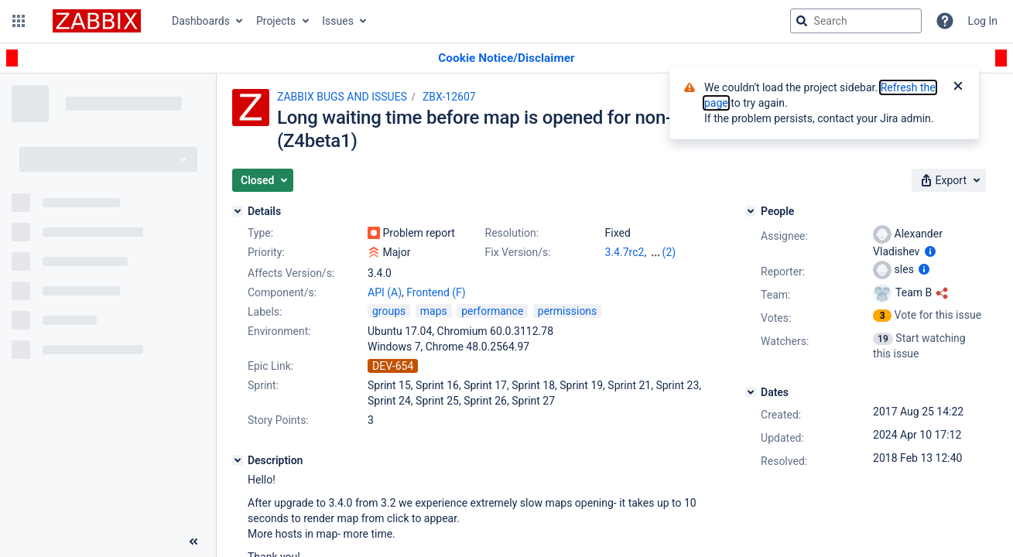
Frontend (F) (435, 292)
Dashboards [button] (201, 21)
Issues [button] (338, 21)
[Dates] (750, 392)
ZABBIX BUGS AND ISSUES (342, 97)
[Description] (237, 460)
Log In (983, 21)
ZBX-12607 (449, 97)
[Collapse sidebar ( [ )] (193, 541)
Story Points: (278, 420)
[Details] (237, 211)
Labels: (265, 312)
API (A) (385, 292)
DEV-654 (392, 366)
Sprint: (263, 385)
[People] (750, 211)
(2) (669, 252)
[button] (18, 20)
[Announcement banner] (506, 58)
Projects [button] (276, 21)
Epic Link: (270, 366)
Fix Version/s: (518, 252)
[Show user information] (930, 251)
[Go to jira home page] (97, 20)
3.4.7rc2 (625, 252)
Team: (775, 295)
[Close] (958, 87)
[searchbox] (856, 21)
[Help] (945, 21)
